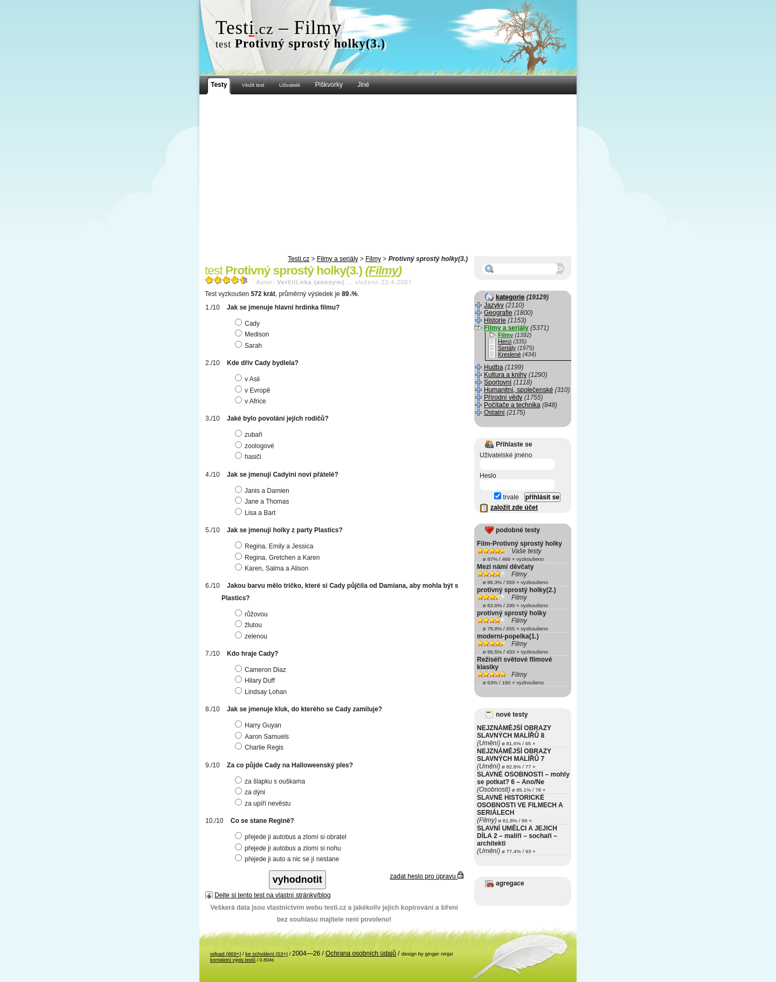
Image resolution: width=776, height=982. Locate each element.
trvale (506, 497)
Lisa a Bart (256, 513)
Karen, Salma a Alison (273, 568)
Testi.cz (298, 259)
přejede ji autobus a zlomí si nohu (289, 848)
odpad (225, 954)
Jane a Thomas (263, 501)
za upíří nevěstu (264, 803)
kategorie (510, 297)
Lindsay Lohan (262, 692)
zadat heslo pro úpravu (426, 876)
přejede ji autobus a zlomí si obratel (292, 837)
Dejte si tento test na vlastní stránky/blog (272, 895)
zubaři (250, 434)
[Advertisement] (388, 175)
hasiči (249, 457)
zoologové (256, 446)
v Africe (252, 401)
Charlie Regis (260, 747)
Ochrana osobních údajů (360, 953)
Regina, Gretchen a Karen (279, 557)
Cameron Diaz (262, 670)
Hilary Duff (256, 680)
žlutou (250, 625)
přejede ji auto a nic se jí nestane (288, 859)
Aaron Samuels (263, 736)
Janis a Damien (263, 491)
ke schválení (266, 954)
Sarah (250, 345)
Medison (253, 334)
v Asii (249, 379)
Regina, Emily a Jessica (275, 546)
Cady (249, 323)
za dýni (251, 792)
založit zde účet (514, 507)
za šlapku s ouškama (271, 781)
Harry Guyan (259, 725)
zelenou (252, 636)
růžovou (253, 614)
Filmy (373, 259)
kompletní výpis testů (232, 960)
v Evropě (254, 390)
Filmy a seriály (337, 259)
